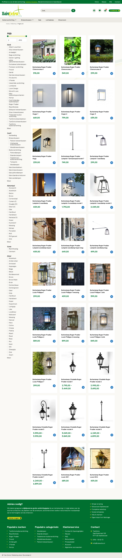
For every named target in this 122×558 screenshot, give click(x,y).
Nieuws (104, 2)
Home (8, 24)
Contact (117, 2)
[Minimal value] (17, 36)
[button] (9, 20)
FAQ (110, 2)
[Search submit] (73, 10)
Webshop (13, 24)
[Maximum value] (22, 40)
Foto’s (97, 2)
